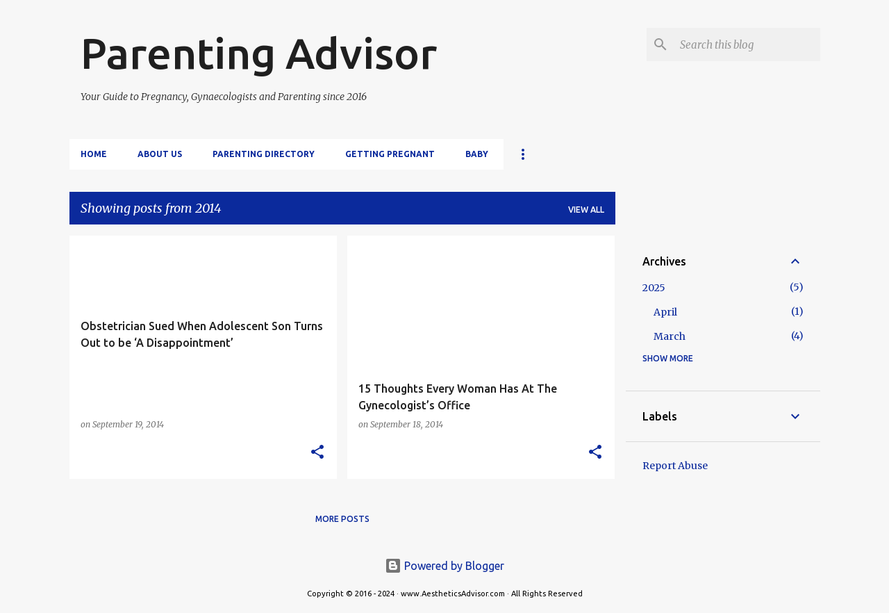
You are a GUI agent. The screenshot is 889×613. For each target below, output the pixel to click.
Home (94, 153)
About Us (160, 153)
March (670, 336)
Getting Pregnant (390, 153)
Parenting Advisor (259, 52)
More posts (342, 518)
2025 (653, 287)
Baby (476, 153)
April (665, 312)
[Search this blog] (747, 44)
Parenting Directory (264, 153)
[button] (317, 452)
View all (586, 209)
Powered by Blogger (444, 565)
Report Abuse (675, 465)
